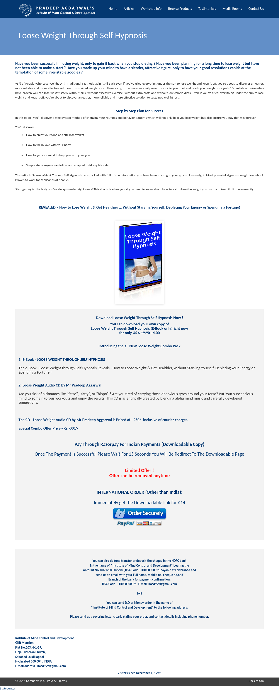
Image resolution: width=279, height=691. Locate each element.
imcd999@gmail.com (51, 666)
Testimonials (207, 9)
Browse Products (180, 9)
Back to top (256, 681)
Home (113, 9)
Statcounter (7, 688)
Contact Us (256, 9)
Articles (129, 9)
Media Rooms (232, 9)
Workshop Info (151, 9)
